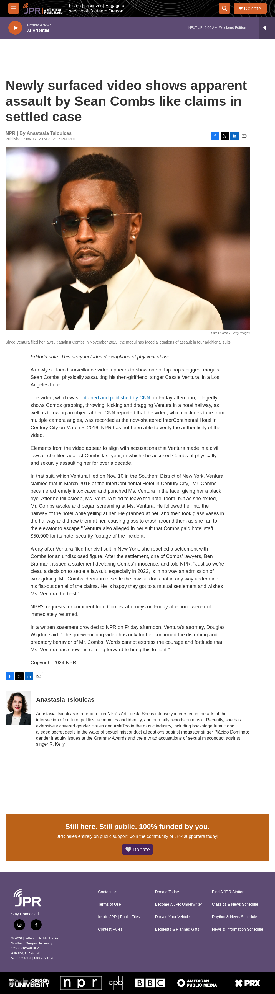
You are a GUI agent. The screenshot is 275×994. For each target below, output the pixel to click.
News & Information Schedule (237, 929)
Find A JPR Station (228, 892)
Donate (252, 8)
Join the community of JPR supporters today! (174, 836)
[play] (15, 28)
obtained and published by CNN (115, 398)
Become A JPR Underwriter (178, 904)
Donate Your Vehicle (172, 917)
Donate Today (167, 892)
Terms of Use (109, 904)
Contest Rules (110, 929)
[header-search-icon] (224, 8)
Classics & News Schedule (235, 904)
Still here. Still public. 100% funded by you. (137, 826)
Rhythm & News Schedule (234, 917)
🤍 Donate (137, 849)
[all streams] (267, 28)
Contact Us (107, 892)
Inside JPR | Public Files (119, 917)
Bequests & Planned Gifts (177, 929)
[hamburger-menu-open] (13, 8)
